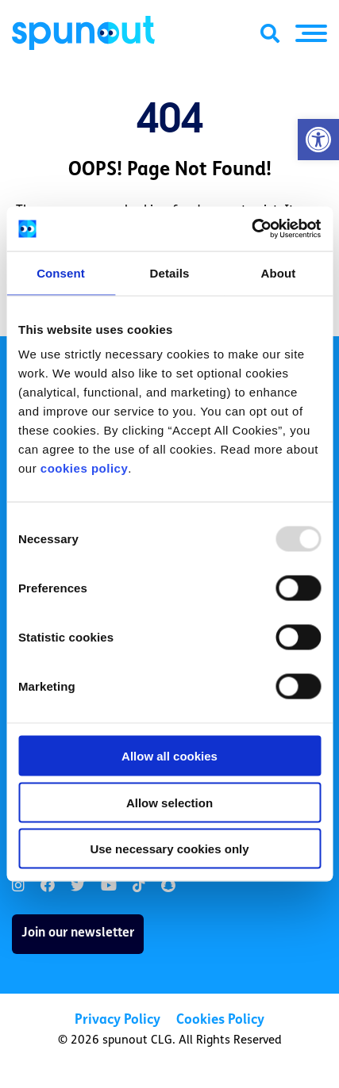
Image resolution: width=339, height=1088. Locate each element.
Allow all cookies (169, 756)
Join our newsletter (77, 933)
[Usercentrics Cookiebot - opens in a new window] (251, 229)
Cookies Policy (220, 1020)
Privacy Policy (117, 1020)
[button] (318, 139)
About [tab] (278, 272)
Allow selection (169, 802)
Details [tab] (170, 272)
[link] (18, 886)
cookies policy (84, 468)
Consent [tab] (61, 272)
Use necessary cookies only (169, 849)
